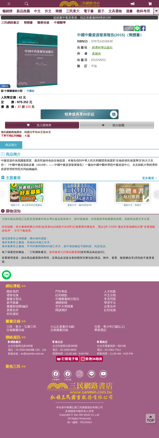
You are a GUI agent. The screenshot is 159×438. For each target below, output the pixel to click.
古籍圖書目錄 (15, 330)
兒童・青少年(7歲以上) (109, 326)
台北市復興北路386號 (20, 345)
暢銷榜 (8, 11)
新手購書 (13, 302)
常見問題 (110, 298)
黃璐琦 (96, 53)
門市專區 (61, 291)
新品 (23, 11)
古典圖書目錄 (59, 330)
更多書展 (150, 178)
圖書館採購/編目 (17, 306)
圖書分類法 (14, 298)
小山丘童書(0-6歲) (62, 326)
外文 (48, 11)
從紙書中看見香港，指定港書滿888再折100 (91, 17)
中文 (37, 11)
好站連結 (13, 313)
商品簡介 (11, 144)
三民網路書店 (10, 22)
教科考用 (143, 11)
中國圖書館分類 (13, 90)
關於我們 (13, 291)
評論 (129, 28)
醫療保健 (43, 22)
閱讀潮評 (61, 310)
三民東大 (73, 11)
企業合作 (110, 306)
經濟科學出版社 (102, 47)
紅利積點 (61, 295)
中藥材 (30, 90)
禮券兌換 (13, 295)
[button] (156, 194)
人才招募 (110, 291)
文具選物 (115, 11)
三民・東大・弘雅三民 (21, 326)
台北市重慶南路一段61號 (111, 345)
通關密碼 (61, 302)
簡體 (59, 11)
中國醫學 (60, 22)
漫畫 (129, 11)
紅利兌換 (110, 310)
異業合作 (13, 310)
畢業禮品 (100, 330)
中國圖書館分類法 (67, 298)
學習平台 (110, 302)
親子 (101, 11)
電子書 (89, 11)
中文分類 (110, 295)
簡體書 (28, 22)
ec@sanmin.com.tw (32, 353)
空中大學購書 (64, 306)
